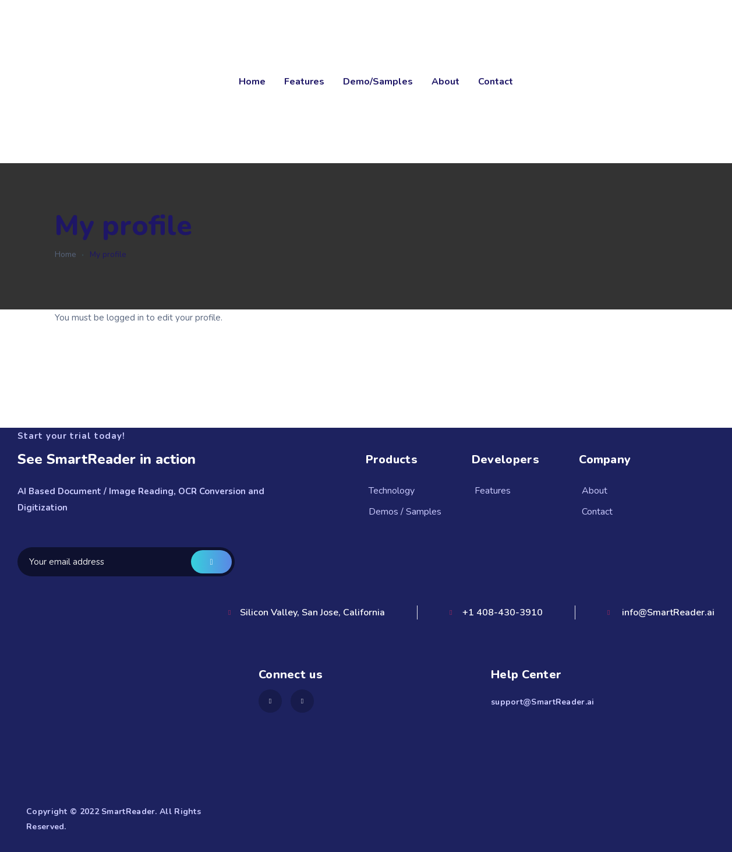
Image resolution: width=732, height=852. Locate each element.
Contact (495, 81)
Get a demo (211, 561)
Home (252, 81)
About (445, 81)
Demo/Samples (378, 81)
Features (304, 81)
